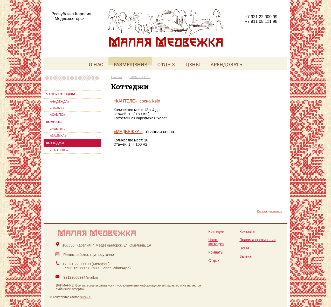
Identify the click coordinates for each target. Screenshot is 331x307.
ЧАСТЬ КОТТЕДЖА (60, 94)
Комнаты (215, 252)
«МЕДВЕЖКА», (128, 131)
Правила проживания (257, 240)
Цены (244, 248)
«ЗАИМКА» (58, 108)
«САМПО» (57, 115)
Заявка (245, 256)
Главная (116, 77)
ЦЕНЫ (192, 64)
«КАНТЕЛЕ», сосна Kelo (137, 101)
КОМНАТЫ (54, 122)
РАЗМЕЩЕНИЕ (130, 64)
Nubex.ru (86, 296)
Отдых (213, 260)
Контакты (247, 231)
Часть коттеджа (216, 242)
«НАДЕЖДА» (59, 102)
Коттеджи (216, 231)
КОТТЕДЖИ (55, 143)
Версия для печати (269, 211)
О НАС (96, 64)
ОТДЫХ (166, 64)
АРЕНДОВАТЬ (226, 64)
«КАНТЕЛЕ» (59, 150)
